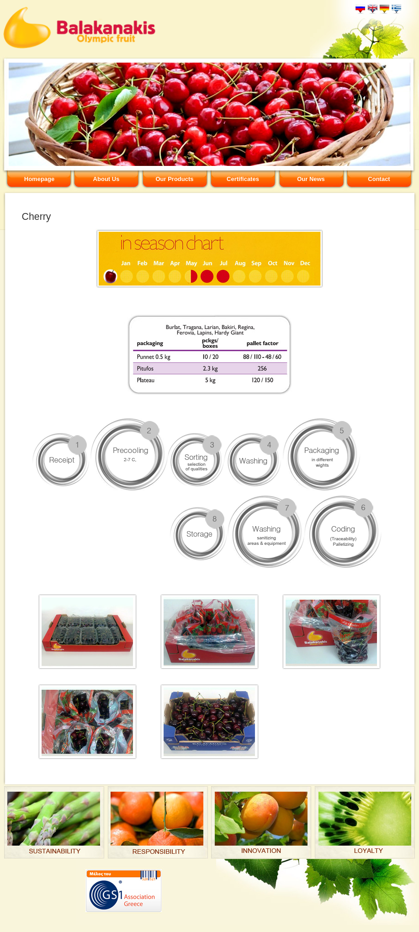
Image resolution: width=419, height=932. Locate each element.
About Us (106, 179)
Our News (311, 179)
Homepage (39, 179)
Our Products (174, 179)
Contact (379, 179)
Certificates (243, 179)
